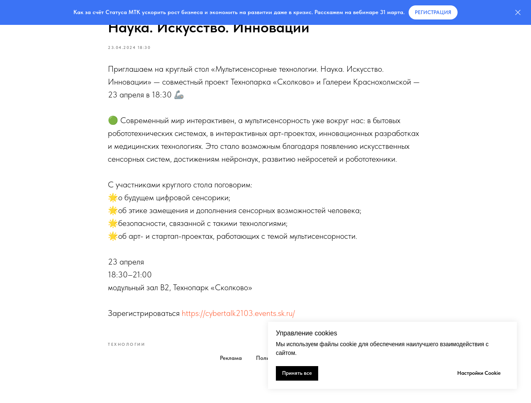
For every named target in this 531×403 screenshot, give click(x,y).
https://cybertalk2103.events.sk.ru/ (238, 313)
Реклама (231, 357)
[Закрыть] (518, 12)
